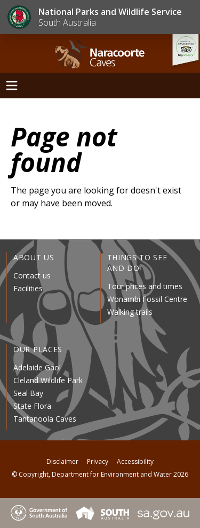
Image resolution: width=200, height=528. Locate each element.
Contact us (32, 275)
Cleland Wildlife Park (48, 380)
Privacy (97, 461)
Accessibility (135, 461)
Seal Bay (28, 393)
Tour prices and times (144, 286)
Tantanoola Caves (44, 419)
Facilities (28, 288)
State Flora (32, 406)
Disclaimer (62, 461)
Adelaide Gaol (37, 367)
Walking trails (130, 312)
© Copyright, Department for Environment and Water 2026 (100, 474)
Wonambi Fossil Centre (147, 299)
